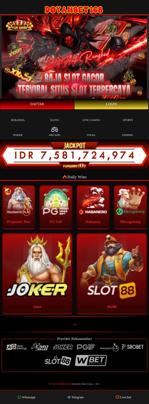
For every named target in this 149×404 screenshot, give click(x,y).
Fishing (127, 131)
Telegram (75, 397)
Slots (54, 116)
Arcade (54, 131)
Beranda (18, 116)
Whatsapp (26, 397)
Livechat (124, 397)
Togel (91, 131)
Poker (17, 131)
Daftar (37, 104)
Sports (128, 116)
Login (111, 104)
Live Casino (91, 116)
